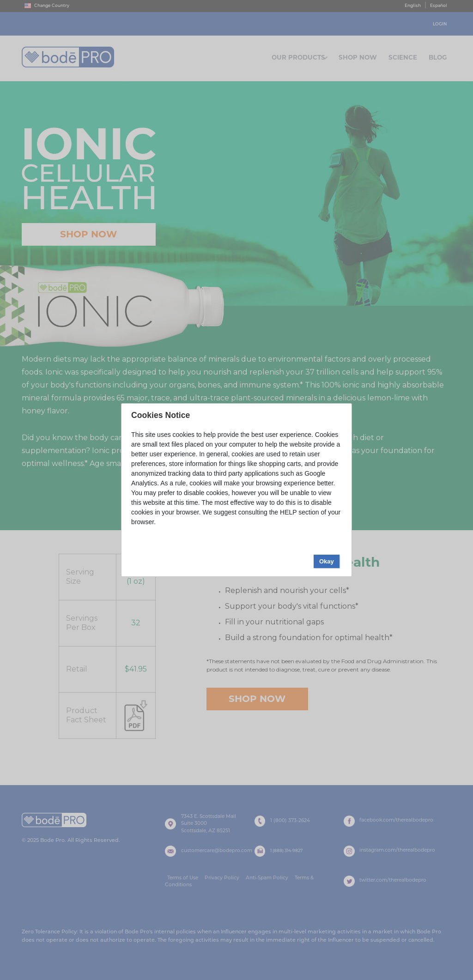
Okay (326, 237)
